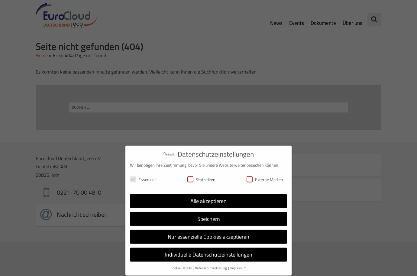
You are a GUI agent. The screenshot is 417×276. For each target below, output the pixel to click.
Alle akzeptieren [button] (208, 197)
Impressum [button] (238, 263)
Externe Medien (265, 175)
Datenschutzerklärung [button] (211, 263)
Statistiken (201, 175)
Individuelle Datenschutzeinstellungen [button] (208, 251)
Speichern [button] (208, 215)
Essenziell (143, 175)
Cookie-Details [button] (181, 263)
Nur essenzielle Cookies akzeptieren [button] (208, 233)
